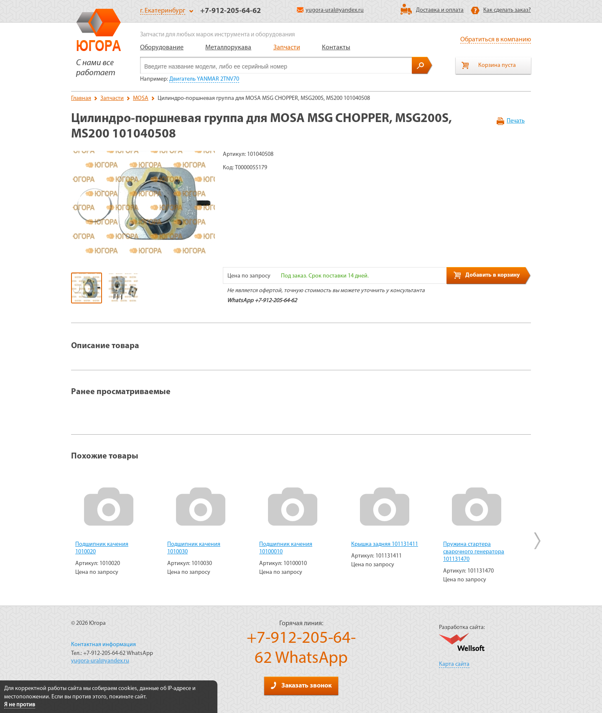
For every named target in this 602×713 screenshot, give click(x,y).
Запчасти (286, 47)
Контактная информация (103, 645)
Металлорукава (228, 47)
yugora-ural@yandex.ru (330, 10)
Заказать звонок (301, 685)
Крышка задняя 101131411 (384, 544)
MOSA (140, 98)
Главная (81, 98)
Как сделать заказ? (507, 10)
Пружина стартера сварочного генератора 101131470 (473, 552)
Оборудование (162, 47)
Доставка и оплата (440, 10)
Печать (516, 121)
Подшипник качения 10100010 (285, 548)
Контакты (336, 47)
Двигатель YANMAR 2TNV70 (204, 79)
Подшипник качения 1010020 (101, 548)
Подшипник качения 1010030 (193, 548)
